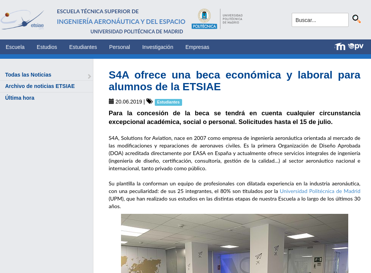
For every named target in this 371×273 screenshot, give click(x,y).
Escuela (15, 47)
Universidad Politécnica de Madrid (320, 191)
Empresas (197, 47)
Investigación (157, 47)
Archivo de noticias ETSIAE (40, 86)
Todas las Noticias (28, 75)
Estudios (47, 47)
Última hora (19, 98)
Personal (119, 47)
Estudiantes (83, 47)
